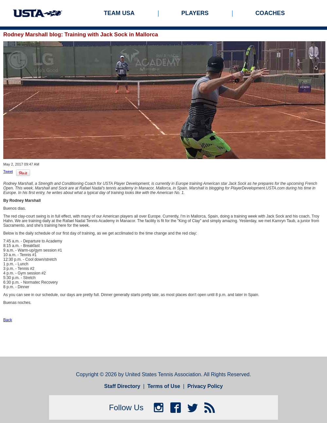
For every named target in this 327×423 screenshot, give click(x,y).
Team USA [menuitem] (119, 13)
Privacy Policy (205, 386)
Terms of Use (163, 386)
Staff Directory (122, 386)
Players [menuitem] (195, 13)
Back (7, 320)
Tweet (8, 171)
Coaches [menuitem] (270, 13)
